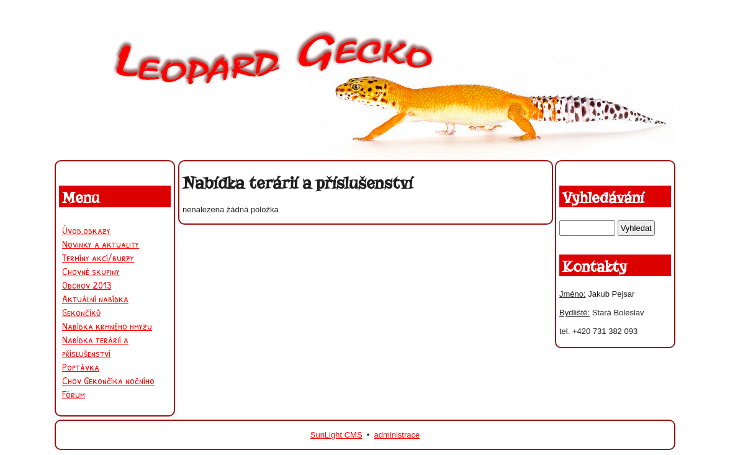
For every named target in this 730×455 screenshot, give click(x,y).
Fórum (73, 394)
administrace (397, 434)
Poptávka (80, 367)
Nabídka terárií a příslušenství (95, 346)
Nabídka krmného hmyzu (107, 326)
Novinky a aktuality (100, 244)
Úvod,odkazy (86, 230)
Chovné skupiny (91, 271)
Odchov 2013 (86, 285)
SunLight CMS (336, 434)
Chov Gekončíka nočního (108, 380)
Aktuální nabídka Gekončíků (95, 305)
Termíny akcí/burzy (98, 257)
